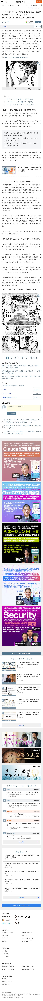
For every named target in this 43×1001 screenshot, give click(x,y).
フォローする (38, 26)
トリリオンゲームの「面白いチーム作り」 (20, 102)
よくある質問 (5, 935)
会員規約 (4, 941)
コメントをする (11, 413)
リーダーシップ (7, 393)
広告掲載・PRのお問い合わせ (21, 905)
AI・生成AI (34, 5)
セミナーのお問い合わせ (8, 969)
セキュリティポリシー (7, 981)
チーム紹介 (4, 951)
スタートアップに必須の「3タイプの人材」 (20, 99)
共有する (39, 22)
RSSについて (25, 935)
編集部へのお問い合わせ (8, 966)
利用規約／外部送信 (27, 933)
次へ (34, 358)
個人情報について (6, 984)
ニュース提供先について (28, 938)
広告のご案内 (5, 953)
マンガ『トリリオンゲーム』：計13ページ (20, 104)
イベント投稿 (5, 956)
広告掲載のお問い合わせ (28, 969)
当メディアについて (27, 941)
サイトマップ (5, 938)
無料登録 (39, 1)
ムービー (18, 5)
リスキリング (25, 5)
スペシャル (11, 5)
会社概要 (4, 979)
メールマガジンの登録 (7, 933)
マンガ (4, 26)
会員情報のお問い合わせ (28, 966)
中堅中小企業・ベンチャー (10, 397)
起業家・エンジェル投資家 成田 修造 (15, 57)
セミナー (4, 5)
